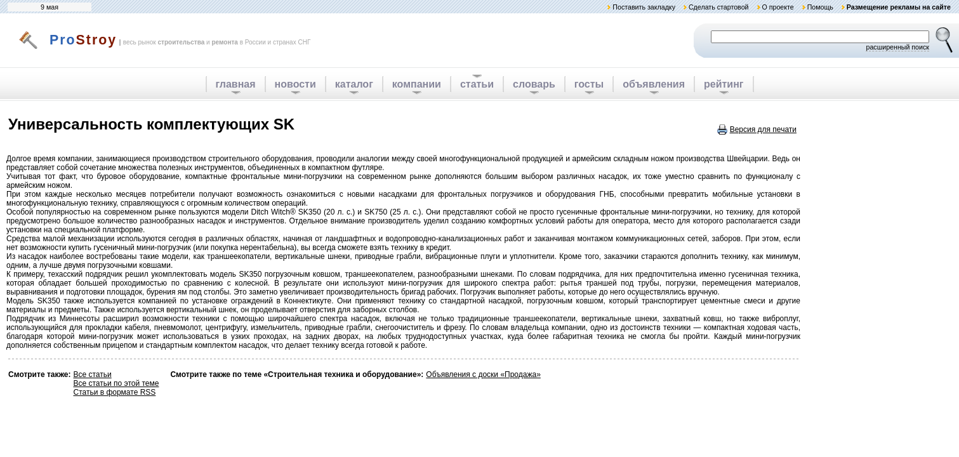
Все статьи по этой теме (116, 383)
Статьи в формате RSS (114, 392)
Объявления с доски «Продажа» (483, 374)
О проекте (777, 7)
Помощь (820, 7)
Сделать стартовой (719, 7)
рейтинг (724, 84)
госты (589, 84)
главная (236, 84)
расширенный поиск (897, 47)
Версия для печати (763, 129)
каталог (354, 84)
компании (416, 84)
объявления (654, 84)
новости (295, 84)
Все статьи (92, 374)
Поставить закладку (643, 7)
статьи (477, 84)
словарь (534, 84)
